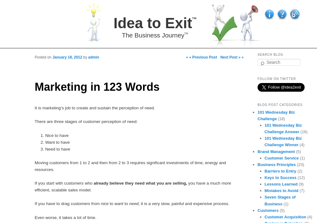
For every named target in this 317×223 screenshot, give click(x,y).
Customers (268, 210)
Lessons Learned (281, 184)
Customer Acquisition (285, 217)
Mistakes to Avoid (282, 190)
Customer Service (282, 158)
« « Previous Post (201, 57)
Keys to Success (281, 177)
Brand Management (276, 151)
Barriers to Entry (281, 171)
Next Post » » (232, 57)
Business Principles (277, 164)
